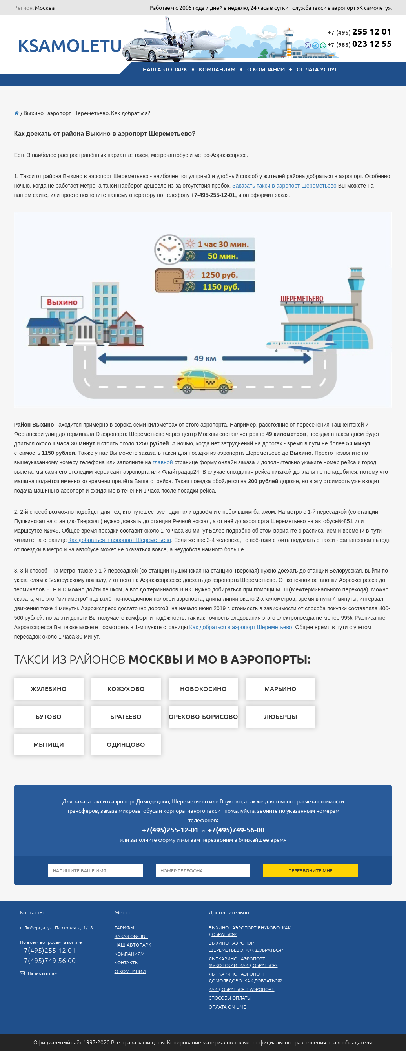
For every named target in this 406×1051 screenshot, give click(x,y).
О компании (266, 69)
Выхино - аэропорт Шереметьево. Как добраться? (246, 946)
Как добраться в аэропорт (241, 989)
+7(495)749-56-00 (236, 830)
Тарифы (124, 927)
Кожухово (126, 688)
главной (163, 462)
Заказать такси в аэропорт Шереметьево (284, 185)
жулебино (49, 688)
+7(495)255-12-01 (170, 830)
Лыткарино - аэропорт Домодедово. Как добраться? (245, 977)
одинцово (126, 744)
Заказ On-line (131, 936)
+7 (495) (360, 31)
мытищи (48, 744)
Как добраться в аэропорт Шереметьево (119, 540)
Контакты (127, 962)
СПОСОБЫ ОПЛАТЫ (230, 997)
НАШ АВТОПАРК (165, 69)
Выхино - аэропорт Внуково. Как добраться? (250, 931)
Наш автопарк (133, 944)
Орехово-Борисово (203, 716)
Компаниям (129, 953)
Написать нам (43, 973)
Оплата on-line (227, 1006)
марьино (280, 688)
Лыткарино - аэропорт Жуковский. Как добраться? (243, 962)
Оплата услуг (317, 69)
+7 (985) (348, 43)
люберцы (280, 716)
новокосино (203, 688)
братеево (126, 716)
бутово (49, 716)
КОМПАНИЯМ (217, 69)
